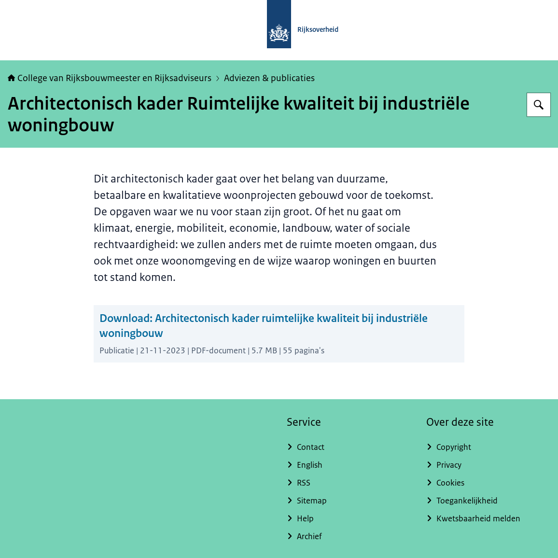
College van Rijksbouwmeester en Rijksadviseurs (109, 78)
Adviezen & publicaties (269, 78)
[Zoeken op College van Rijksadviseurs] (538, 104)
